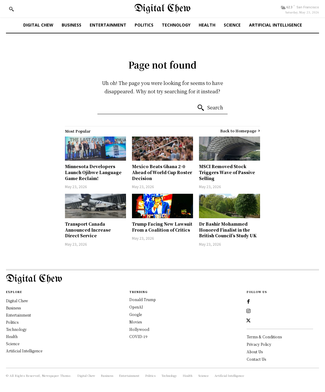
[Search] (210, 108)
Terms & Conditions (264, 336)
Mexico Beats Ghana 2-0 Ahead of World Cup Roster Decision (162, 172)
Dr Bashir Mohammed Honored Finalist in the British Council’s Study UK (227, 229)
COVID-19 (138, 336)
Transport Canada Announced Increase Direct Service (88, 229)
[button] (11, 9)
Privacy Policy (259, 344)
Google (135, 314)
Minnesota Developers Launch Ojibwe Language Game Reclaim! (93, 172)
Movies (135, 321)
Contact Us (256, 359)
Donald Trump (142, 299)
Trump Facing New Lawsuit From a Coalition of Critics (162, 227)
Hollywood (139, 329)
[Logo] (162, 279)
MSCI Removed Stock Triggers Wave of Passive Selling (227, 172)
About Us (255, 351)
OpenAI (136, 306)
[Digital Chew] (162, 9)
